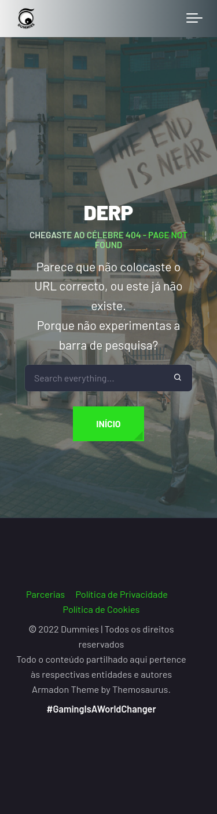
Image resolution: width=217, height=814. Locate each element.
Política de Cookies (101, 609)
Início (108, 423)
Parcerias (45, 593)
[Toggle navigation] (194, 18)
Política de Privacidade (121, 593)
